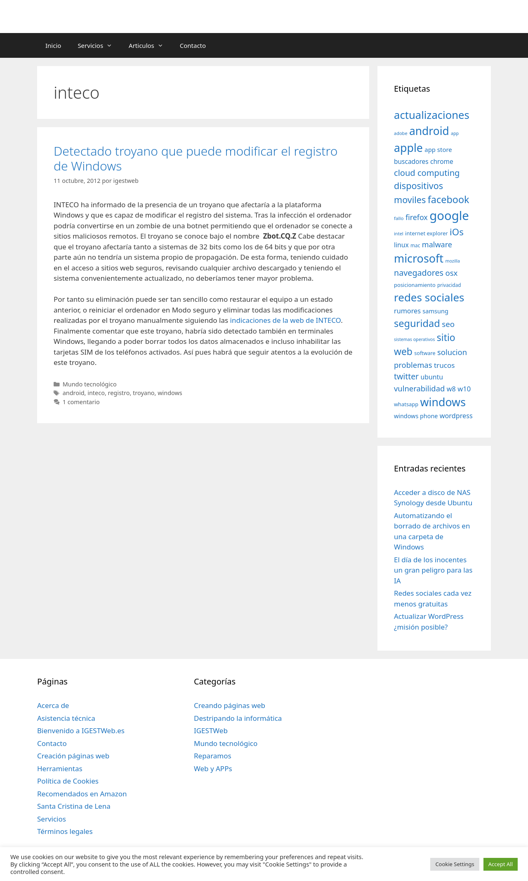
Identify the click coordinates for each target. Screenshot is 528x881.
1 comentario (81, 402)
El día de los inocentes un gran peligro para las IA (433, 570)
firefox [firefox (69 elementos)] (416, 217)
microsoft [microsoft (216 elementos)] (418, 258)
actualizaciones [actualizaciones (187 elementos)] (431, 115)
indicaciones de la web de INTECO (285, 320)
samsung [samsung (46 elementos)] (435, 311)
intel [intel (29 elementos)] (398, 233)
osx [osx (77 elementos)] (451, 273)
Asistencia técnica (66, 718)
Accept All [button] (500, 864)
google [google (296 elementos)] (449, 215)
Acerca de (53, 705)
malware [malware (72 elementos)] (437, 244)
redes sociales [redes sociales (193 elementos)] (429, 297)
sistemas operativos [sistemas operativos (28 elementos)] (414, 339)
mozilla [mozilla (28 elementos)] (453, 261)
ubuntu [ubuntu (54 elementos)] (431, 376)
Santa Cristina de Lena (74, 806)
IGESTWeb (211, 730)
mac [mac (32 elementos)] (415, 245)
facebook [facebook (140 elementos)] (448, 199)
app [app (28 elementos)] (455, 133)
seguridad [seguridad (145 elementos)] (417, 323)
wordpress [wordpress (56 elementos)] (456, 415)
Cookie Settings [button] (454, 864)
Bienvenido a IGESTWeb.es (81, 730)
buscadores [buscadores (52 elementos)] (411, 161)
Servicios (99, 45)
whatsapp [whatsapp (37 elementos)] (406, 404)
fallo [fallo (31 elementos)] (398, 218)
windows (170, 393)
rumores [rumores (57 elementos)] (407, 310)
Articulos (150, 45)
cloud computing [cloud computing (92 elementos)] (427, 172)
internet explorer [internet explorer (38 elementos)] (426, 233)
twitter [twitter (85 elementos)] (406, 376)
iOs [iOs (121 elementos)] (457, 231)
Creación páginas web (73, 755)
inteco (96, 393)
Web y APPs (213, 768)
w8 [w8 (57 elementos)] (451, 388)
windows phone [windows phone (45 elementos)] (416, 416)
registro (119, 393)
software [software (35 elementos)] (424, 353)
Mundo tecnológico (90, 384)
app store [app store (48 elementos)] (438, 149)
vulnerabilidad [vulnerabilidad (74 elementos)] (419, 388)
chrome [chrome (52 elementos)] (441, 161)
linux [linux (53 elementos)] (401, 244)
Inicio (53, 45)
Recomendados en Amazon (82, 793)
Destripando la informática (238, 718)
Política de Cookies (68, 781)
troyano (143, 393)
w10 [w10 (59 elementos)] (464, 388)
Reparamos (212, 755)
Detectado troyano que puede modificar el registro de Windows (195, 158)
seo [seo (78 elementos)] (448, 324)
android (74, 393)
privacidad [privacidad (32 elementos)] (449, 285)
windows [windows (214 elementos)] (443, 402)
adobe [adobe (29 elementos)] (401, 133)
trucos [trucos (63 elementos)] (444, 365)
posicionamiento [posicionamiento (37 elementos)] (415, 285)
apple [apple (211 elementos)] (408, 147)
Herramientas (59, 768)
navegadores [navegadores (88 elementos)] (418, 272)
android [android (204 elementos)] (429, 130)
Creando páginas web (229, 705)
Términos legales (65, 831)
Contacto (193, 45)
